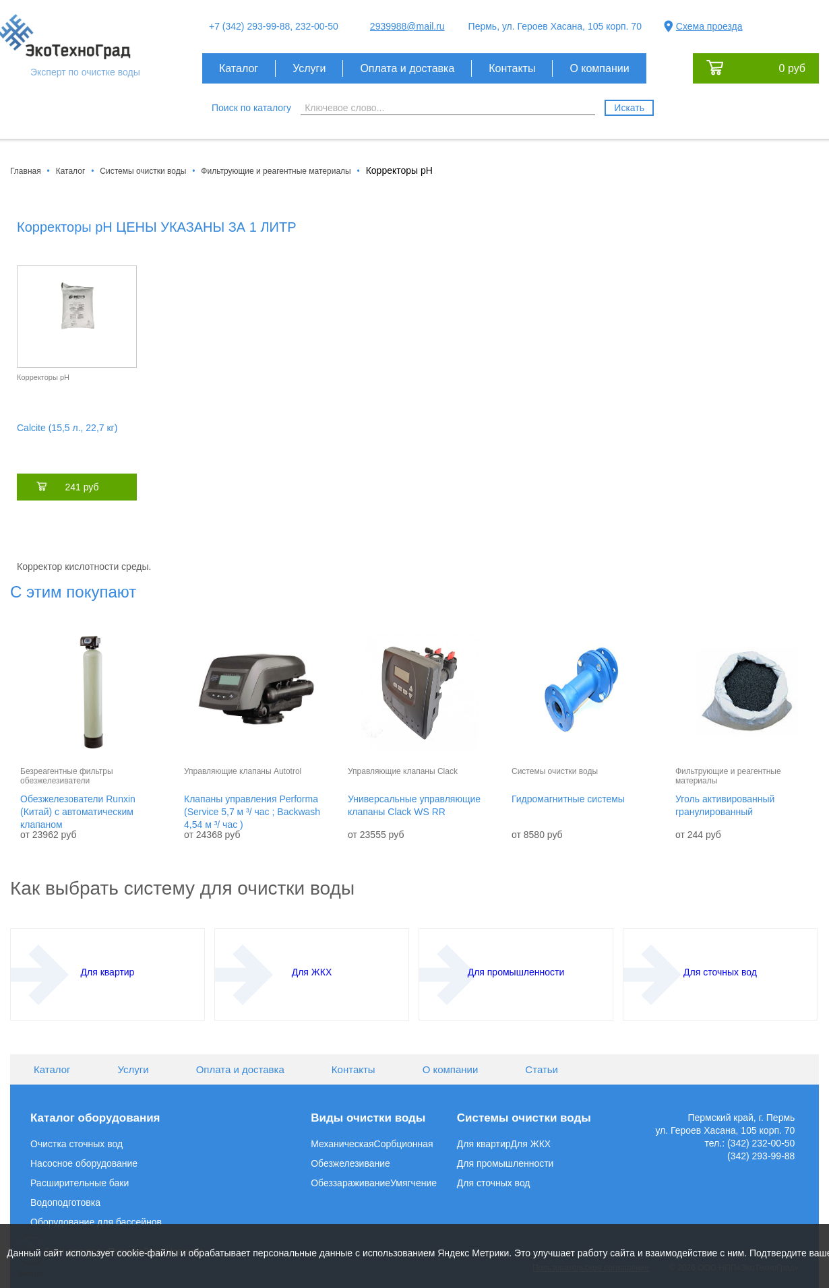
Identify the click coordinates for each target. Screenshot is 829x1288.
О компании (599, 68)
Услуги (309, 68)
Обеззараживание (350, 1183)
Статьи (541, 1069)
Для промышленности (505, 1163)
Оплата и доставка (407, 68)
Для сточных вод (493, 1183)
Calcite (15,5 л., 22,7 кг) (67, 427)
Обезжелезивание (350, 1163)
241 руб (81, 487)
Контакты (512, 68)
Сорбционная (403, 1143)
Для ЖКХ (531, 1143)
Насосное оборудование (83, 1163)
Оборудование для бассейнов (96, 1222)
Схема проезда (709, 26)
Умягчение (413, 1183)
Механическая (342, 1143)
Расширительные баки (79, 1183)
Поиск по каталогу (251, 107)
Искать (629, 107)
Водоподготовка (65, 1202)
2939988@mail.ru (407, 26)
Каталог (238, 68)
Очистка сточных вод (76, 1143)
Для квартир (484, 1143)
